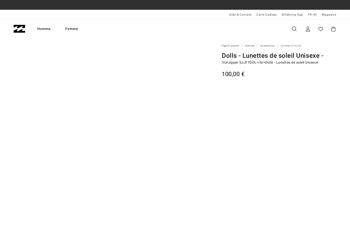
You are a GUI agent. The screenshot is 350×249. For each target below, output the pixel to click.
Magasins (329, 14)
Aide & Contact (240, 14)
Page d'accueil (230, 46)
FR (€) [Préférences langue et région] (312, 14)
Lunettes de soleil (291, 46)
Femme (71, 28)
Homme (44, 28)
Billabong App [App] (292, 14)
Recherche (294, 29)
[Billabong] (19, 28)
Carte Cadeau (266, 14)
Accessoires (267, 46)
